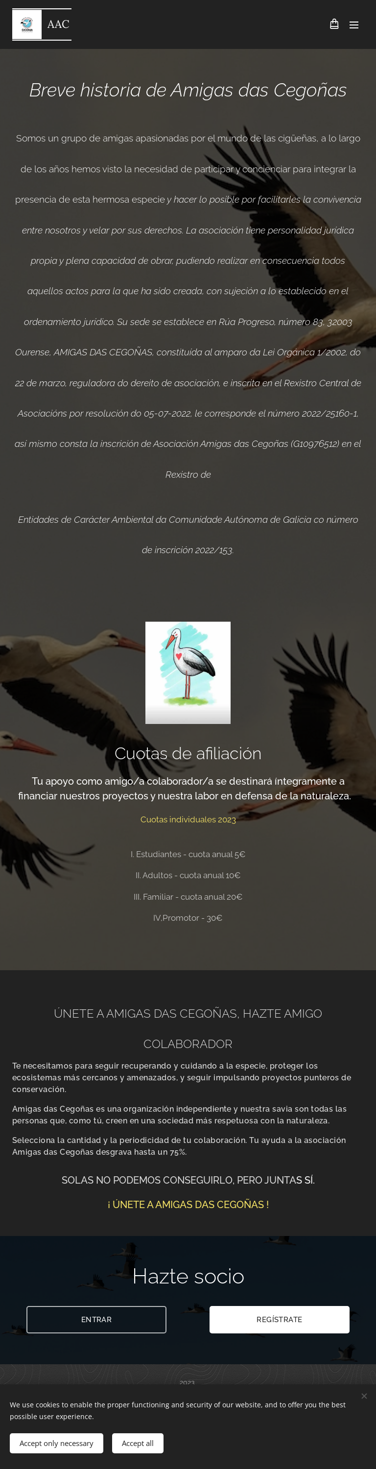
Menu (354, 24)
